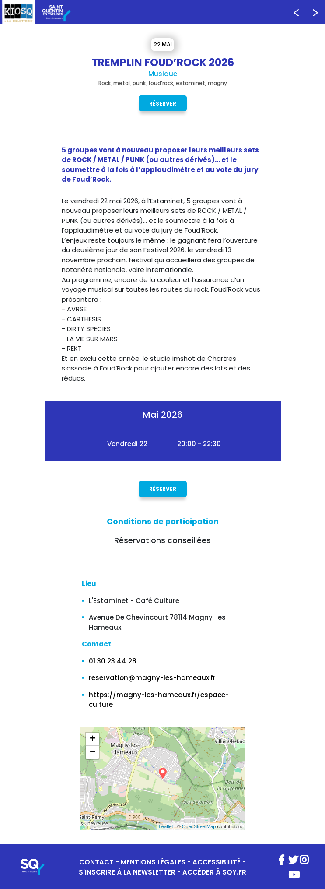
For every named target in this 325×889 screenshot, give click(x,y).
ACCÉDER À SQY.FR (214, 872)
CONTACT (96, 862)
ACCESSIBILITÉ (216, 862)
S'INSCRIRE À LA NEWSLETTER (127, 872)
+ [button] (92, 739)
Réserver (162, 103)
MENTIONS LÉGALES (153, 862)
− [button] (92, 752)
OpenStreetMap (199, 826)
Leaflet (166, 826)
